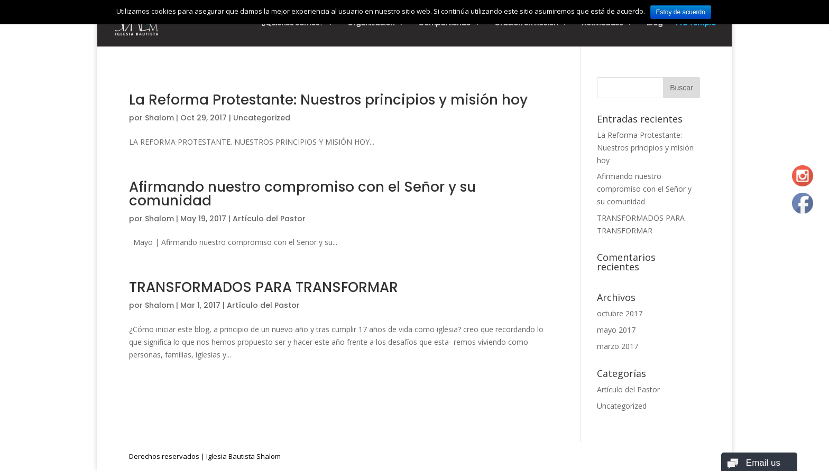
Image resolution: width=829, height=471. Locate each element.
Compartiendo (444, 24)
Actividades (602, 24)
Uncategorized (261, 117)
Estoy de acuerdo (680, 12)
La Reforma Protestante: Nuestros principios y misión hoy (328, 99)
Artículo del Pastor (269, 218)
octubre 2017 (619, 313)
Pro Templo (696, 24)
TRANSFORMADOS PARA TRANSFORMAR (263, 287)
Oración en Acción (526, 24)
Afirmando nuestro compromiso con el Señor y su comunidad (302, 193)
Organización (370, 24)
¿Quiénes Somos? (292, 24)
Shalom (159, 117)
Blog (654, 24)
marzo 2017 (617, 346)
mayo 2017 (616, 330)
